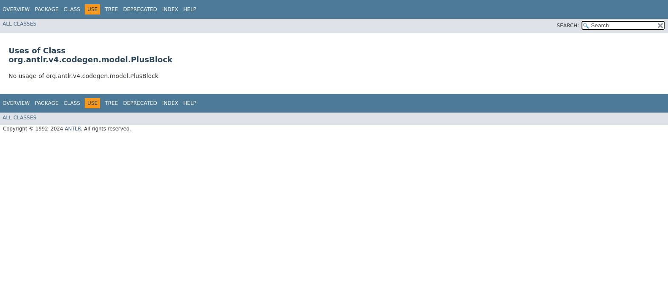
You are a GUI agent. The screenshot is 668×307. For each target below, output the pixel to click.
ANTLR (73, 129)
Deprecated (140, 9)
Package (46, 9)
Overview (16, 9)
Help (189, 9)
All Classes (19, 24)
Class (71, 9)
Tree (111, 9)
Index (170, 9)
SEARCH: (568, 26)
